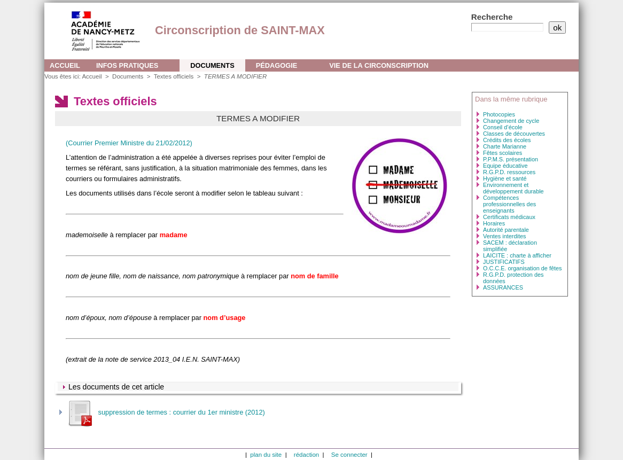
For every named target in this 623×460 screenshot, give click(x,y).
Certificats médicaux (509, 217)
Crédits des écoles (507, 140)
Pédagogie (277, 65)
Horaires (494, 223)
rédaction (306, 454)
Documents (212, 65)
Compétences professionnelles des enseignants (509, 204)
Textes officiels (175, 76)
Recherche (492, 16)
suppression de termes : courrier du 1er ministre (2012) (165, 412)
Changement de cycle (511, 121)
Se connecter (349, 454)
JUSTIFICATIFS (504, 262)
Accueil (65, 65)
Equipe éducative (505, 165)
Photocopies (499, 114)
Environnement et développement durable (513, 188)
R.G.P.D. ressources (509, 172)
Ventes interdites (504, 236)
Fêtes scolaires (502, 153)
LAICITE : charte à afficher (517, 255)
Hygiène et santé (505, 178)
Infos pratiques (127, 65)
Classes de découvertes (514, 133)
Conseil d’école (503, 127)
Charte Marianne (504, 146)
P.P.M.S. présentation (510, 159)
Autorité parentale (506, 230)
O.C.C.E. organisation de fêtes (522, 268)
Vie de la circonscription (379, 65)
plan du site (266, 454)
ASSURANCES (503, 287)
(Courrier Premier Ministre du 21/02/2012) (129, 143)
